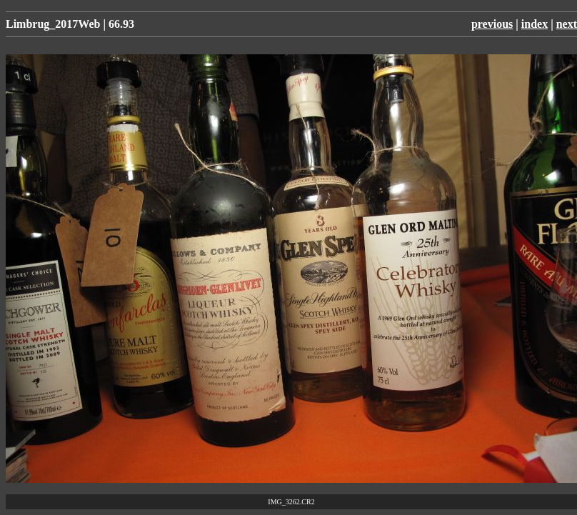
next (566, 24)
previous (492, 24)
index (534, 24)
